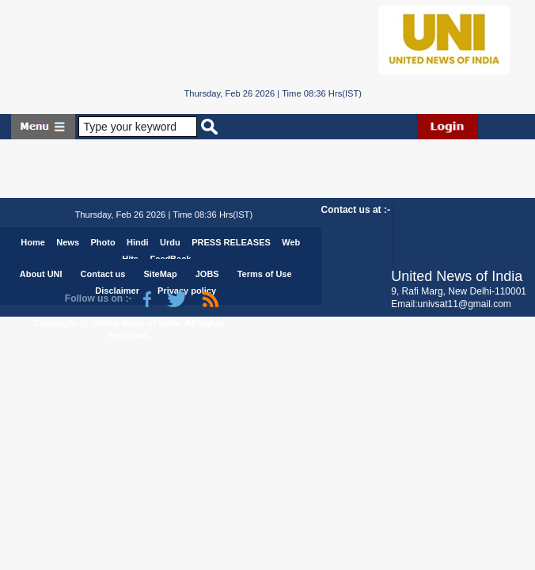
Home (33, 242)
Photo (102, 242)
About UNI (41, 274)
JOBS (207, 274)
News (67, 242)
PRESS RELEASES (231, 242)
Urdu (170, 242)
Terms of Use (264, 274)
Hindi (138, 242)
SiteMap (159, 274)
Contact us (103, 274)
